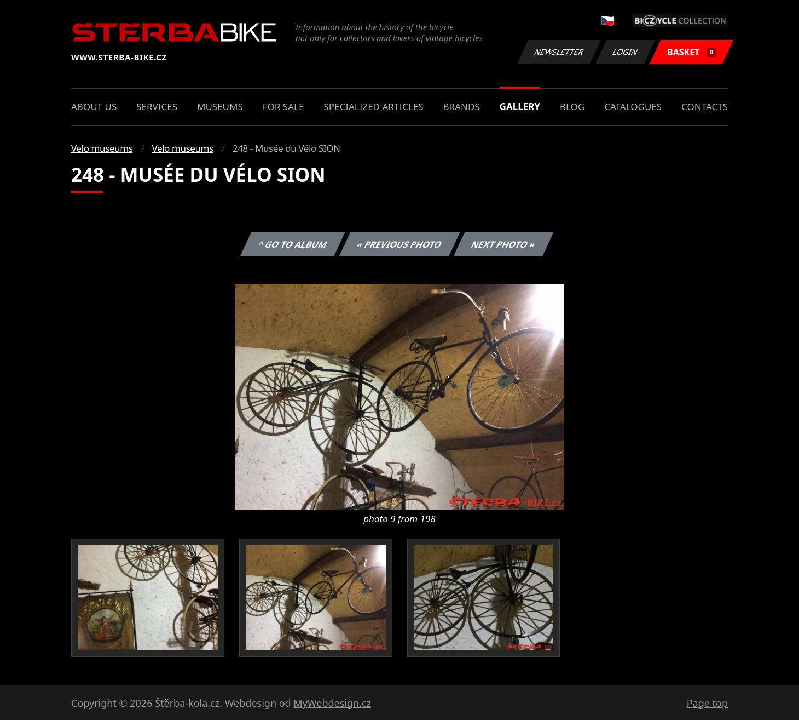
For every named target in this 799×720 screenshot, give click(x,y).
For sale (283, 106)
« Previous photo (399, 244)
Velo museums (101, 148)
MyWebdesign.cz (332, 703)
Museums (220, 106)
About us (94, 106)
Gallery (520, 106)
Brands (461, 106)
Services (156, 106)
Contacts (704, 106)
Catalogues (633, 106)
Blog (572, 106)
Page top (707, 703)
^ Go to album (292, 244)
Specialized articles (373, 106)
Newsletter (559, 52)
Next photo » (503, 244)
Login (625, 52)
